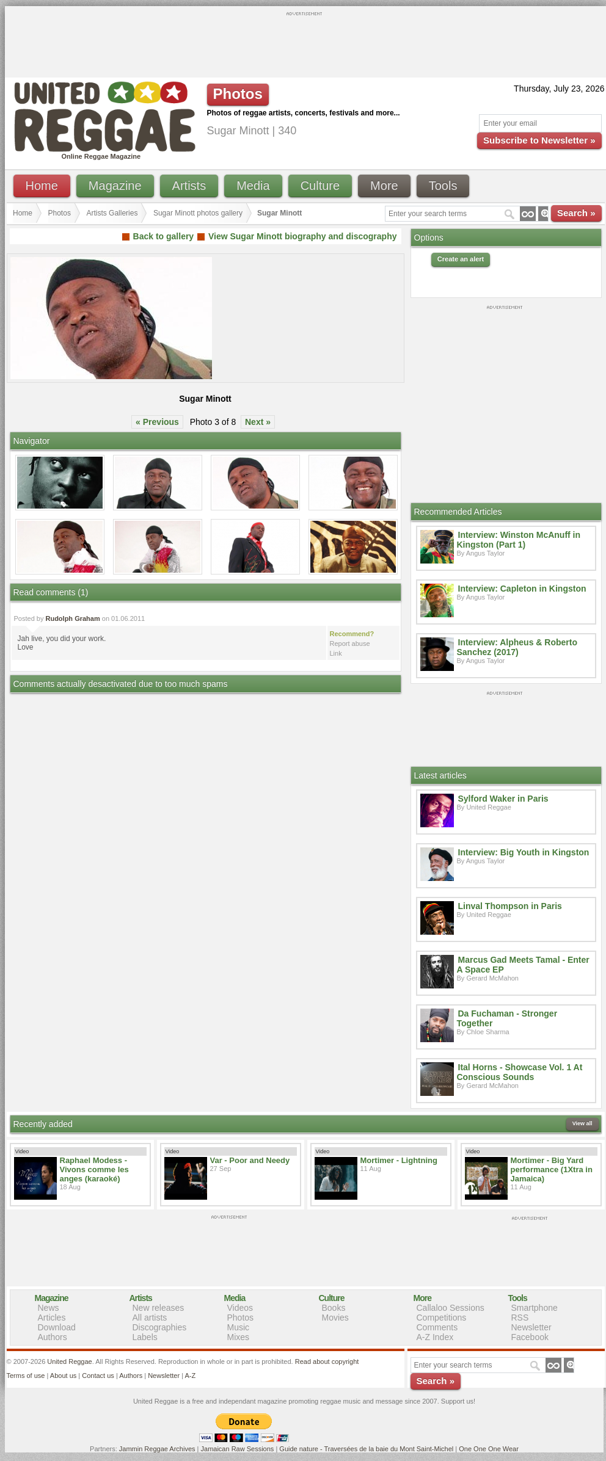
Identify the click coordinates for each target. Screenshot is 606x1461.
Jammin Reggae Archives (157, 1448)
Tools (443, 185)
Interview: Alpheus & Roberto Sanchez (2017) (517, 647)
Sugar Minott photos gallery (198, 213)
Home (42, 185)
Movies (335, 1317)
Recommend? (352, 633)
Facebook (530, 1337)
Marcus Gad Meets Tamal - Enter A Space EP (523, 964)
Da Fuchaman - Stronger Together (507, 1018)
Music (238, 1327)
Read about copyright (327, 1361)
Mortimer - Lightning (398, 1160)
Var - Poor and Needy (250, 1160)
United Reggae (69, 1361)
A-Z (189, 1375)
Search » (576, 213)
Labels (145, 1337)
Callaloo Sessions (450, 1308)
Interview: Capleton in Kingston (522, 588)
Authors (52, 1337)
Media (252, 185)
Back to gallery (163, 236)
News (48, 1308)
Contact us (98, 1375)
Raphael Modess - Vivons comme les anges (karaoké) (94, 1169)
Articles (52, 1317)
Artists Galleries (111, 213)
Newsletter (531, 1327)
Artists (189, 185)
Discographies (160, 1327)
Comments (437, 1327)
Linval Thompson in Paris (510, 906)
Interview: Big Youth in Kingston (524, 852)
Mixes (238, 1337)
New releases (158, 1308)
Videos (240, 1308)
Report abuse (350, 643)
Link (336, 653)
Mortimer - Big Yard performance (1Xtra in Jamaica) (552, 1169)
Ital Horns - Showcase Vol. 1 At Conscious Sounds (520, 1072)
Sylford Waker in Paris (503, 798)
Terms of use (26, 1375)
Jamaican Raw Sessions (237, 1448)
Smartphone (534, 1308)
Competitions (442, 1317)
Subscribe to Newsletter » (539, 140)
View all (582, 1123)
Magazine (115, 185)
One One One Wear (489, 1448)
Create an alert (460, 259)
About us (63, 1375)
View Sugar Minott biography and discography (302, 236)
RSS (520, 1317)
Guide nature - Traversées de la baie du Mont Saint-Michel (366, 1448)
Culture (320, 185)
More (384, 185)
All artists (150, 1317)
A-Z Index (435, 1337)
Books (334, 1308)
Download (57, 1327)
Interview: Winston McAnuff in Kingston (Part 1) (519, 539)
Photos (59, 213)
